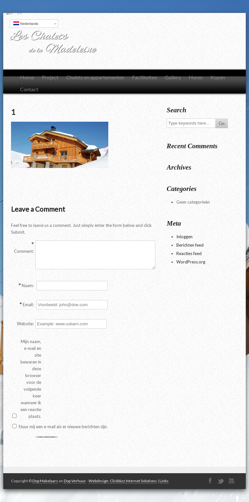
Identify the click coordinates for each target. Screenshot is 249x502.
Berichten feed (190, 245)
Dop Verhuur (75, 480)
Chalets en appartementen (95, 77)
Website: (25, 323)
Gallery (173, 77)
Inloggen (184, 236)
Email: (28, 304)
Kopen (217, 77)
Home (27, 77)
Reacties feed (189, 253)
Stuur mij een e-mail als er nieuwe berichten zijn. (63, 426)
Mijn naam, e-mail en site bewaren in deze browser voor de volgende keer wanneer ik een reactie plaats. (30, 379)
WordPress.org (190, 261)
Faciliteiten (144, 77)
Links (164, 480)
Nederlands (25, 23)
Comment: (24, 251)
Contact (29, 89)
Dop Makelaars (45, 480)
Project (50, 77)
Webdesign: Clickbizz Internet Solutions (123, 480)
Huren (196, 77)
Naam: (28, 285)
